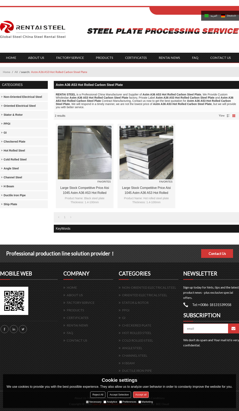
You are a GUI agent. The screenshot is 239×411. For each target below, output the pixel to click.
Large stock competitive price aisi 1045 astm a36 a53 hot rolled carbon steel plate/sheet (84, 190)
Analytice (110, 401)
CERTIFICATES (136, 57)
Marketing (145, 401)
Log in (174, 4)
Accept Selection (119, 394)
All (16, 72)
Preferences (127, 401)
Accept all (140, 394)
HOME (11, 57)
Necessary (93, 401)
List (228, 116)
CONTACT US (220, 57)
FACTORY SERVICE (70, 57)
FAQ (195, 57)
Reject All (97, 394)
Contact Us (217, 253)
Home (6, 72)
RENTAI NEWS (169, 57)
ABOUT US (36, 57)
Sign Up (182, 4)
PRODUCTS (104, 57)
